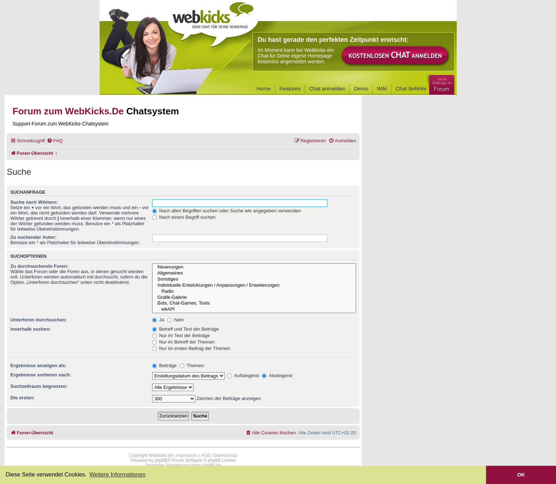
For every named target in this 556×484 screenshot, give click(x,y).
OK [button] (521, 475)
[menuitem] (54, 140)
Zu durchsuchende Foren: (39, 266)
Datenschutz (225, 455)
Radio (254, 291)
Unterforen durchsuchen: (38, 319)
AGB (205, 455)
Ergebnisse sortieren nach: (40, 374)
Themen (192, 365)
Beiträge (164, 365)
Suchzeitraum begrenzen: (38, 386)
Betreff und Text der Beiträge (185, 329)
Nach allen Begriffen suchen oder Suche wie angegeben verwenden (226, 210)
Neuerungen (254, 267)
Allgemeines (254, 273)
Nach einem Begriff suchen (184, 217)
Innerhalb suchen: (30, 329)
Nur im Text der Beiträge (181, 335)
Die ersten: (22, 397)
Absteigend (277, 375)
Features (290, 88)
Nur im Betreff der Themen (183, 342)
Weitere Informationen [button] (117, 474)
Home (264, 88)
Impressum (186, 455)
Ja (158, 319)
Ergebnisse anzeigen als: (38, 365)
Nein (175, 319)
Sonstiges (254, 279)
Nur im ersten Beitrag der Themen (191, 348)
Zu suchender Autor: (33, 237)
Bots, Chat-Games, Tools (254, 303)
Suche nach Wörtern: (34, 202)
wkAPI (254, 309)
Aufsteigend (243, 375)
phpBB (161, 460)
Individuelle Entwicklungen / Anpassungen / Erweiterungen (254, 285)
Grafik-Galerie (254, 298)
